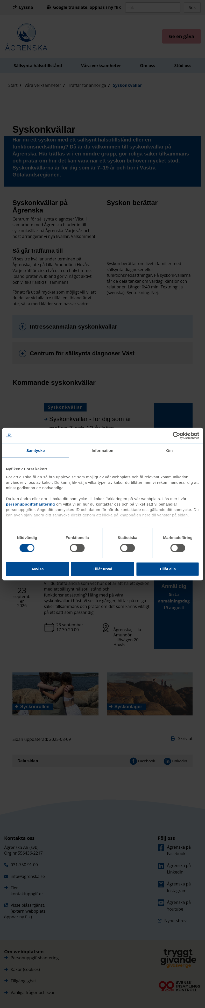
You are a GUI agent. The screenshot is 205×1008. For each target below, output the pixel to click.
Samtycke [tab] (35, 450)
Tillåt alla (167, 569)
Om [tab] (169, 450)
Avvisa (37, 569)
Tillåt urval (102, 569)
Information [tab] (103, 450)
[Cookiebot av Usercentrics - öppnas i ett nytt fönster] (176, 435)
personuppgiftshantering (30, 504)
